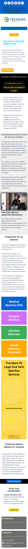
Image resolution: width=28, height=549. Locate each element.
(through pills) (22, 146)
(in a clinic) (12, 148)
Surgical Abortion (14, 318)
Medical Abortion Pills (14, 303)
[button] (14, 28)
